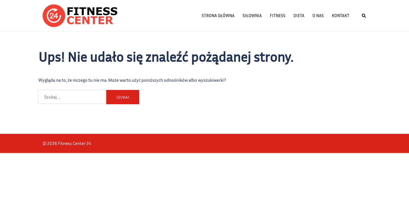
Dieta (298, 15)
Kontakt (340, 15)
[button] (364, 15)
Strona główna (218, 15)
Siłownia (252, 15)
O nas (318, 15)
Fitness (277, 15)
